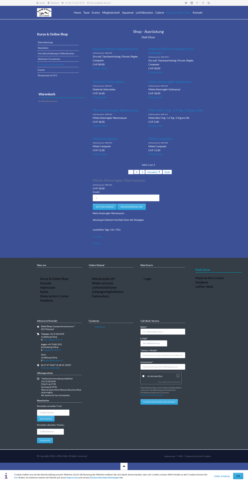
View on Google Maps (50, 368)
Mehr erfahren (222, 476)
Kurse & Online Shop (52, 34)
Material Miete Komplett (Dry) (115, 49)
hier (16, 477)
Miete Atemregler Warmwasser (116, 110)
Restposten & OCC (47, 75)
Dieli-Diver (100, 326)
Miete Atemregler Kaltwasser (170, 82)
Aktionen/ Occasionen (49, 59)
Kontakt (45, 283)
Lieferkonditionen (104, 287)
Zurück (98, 236)
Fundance (46, 300)
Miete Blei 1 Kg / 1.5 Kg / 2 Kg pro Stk (175, 110)
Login (147, 279)
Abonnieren (46, 419)
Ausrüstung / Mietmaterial (51, 64)
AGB (180, 456)
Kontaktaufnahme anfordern (159, 402)
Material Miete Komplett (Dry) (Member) (171, 51)
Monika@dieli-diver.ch (53, 360)
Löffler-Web (204, 286)
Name (145, 326)
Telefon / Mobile (149, 350)
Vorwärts (152, 171)
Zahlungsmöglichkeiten (108, 292)
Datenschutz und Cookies (198, 456)
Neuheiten (43, 47)
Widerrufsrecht (102, 283)
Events (41, 69)
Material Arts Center (54, 296)
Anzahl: (96, 192)
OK (238, 476)
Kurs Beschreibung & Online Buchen (56, 53)
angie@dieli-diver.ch (52, 350)
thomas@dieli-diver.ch (53, 340)
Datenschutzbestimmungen (104, 477)
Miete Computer (105, 139)
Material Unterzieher (108, 82)
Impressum (72, 477)
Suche (44, 292)
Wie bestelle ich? (103, 279)
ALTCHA (176, 382)
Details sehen (100, 68)
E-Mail (145, 338)
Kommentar (146, 361)
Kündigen (45, 440)
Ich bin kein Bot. (155, 376)
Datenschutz (100, 296)
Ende (167, 171)
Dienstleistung (45, 42)
